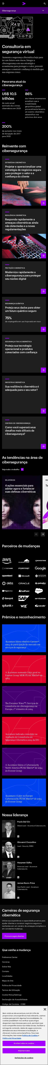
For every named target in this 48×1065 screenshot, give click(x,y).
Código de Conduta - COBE (13, 1004)
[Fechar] (45, 1009)
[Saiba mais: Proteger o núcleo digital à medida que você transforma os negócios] (24, 277)
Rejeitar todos (24, 1051)
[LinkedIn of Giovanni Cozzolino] (18, 857)
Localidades (7, 976)
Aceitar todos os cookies (24, 1043)
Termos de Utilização (11, 990)
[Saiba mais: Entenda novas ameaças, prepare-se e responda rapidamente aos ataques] (24, 233)
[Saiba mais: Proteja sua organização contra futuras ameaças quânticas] (24, 314)
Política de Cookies (30, 1035)
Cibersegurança (9, 10)
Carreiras (6, 961)
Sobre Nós (6, 966)
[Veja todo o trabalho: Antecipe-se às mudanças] (13, 469)
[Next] (43, 534)
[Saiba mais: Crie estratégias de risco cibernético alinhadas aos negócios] (24, 181)
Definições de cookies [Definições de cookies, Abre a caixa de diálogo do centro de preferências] (24, 1058)
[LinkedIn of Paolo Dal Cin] (18, 836)
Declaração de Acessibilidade (14, 999)
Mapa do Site (7, 980)
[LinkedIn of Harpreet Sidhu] (18, 877)
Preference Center (9, 957)
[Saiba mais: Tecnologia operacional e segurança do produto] (24, 354)
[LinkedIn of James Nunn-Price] (18, 898)
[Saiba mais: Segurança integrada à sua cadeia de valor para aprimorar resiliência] (24, 394)
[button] (14, 936)
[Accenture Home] (24, 4)
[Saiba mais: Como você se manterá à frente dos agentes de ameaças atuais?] (24, 433)
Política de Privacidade (12, 985)
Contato (5, 971)
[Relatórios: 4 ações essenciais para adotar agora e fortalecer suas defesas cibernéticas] (21, 502)
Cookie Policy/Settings (11, 994)
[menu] (3, 4)
